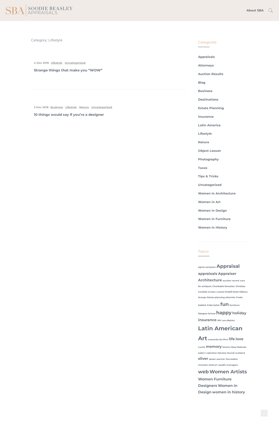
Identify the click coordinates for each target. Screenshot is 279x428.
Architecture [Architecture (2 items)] (210, 280)
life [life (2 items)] (232, 339)
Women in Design (212, 210)
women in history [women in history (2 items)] (228, 392)
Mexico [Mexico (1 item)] (226, 347)
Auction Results (210, 74)
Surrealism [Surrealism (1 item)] (232, 359)
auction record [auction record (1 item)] (231, 280)
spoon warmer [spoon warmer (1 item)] (217, 359)
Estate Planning (211, 108)
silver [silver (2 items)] (203, 358)
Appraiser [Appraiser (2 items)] (227, 273)
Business (56, 107)
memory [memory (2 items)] (214, 346)
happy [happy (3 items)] (224, 312)
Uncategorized (75, 63)
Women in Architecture (217, 193)
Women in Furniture (214, 219)
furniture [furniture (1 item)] (234, 305)
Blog (201, 82)
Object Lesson (209, 151)
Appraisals (206, 57)
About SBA (255, 10)
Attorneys (206, 65)
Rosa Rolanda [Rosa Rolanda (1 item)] (238, 347)
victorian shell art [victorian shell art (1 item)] (207, 365)
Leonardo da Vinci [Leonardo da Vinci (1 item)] (218, 339)
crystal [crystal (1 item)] (220, 292)
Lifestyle (56, 63)
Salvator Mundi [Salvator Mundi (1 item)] (225, 353)
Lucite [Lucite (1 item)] (201, 347)
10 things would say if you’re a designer (69, 115)
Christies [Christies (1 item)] (240, 286)
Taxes (202, 168)
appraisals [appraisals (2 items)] (207, 273)
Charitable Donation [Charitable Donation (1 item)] (223, 286)
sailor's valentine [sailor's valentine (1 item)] (207, 353)
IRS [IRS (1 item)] (219, 320)
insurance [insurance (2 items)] (207, 320)
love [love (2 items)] (239, 339)
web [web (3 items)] (203, 371)
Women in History (212, 227)
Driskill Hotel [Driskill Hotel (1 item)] (232, 292)
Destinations (208, 99)
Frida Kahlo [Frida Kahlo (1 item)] (213, 305)
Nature (84, 107)
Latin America (209, 125)
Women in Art (209, 202)
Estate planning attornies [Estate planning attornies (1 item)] (221, 297)
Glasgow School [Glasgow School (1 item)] (206, 313)
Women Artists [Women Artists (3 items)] (228, 371)
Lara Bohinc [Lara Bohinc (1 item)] (228, 320)
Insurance (206, 116)
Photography (208, 159)
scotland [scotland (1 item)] (240, 353)
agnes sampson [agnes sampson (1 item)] (207, 267)
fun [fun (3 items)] (224, 304)
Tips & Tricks (208, 176)
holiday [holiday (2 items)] (239, 313)
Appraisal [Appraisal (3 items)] (228, 266)
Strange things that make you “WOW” (68, 70)
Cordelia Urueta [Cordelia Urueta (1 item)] (207, 292)
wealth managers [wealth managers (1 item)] (228, 365)
